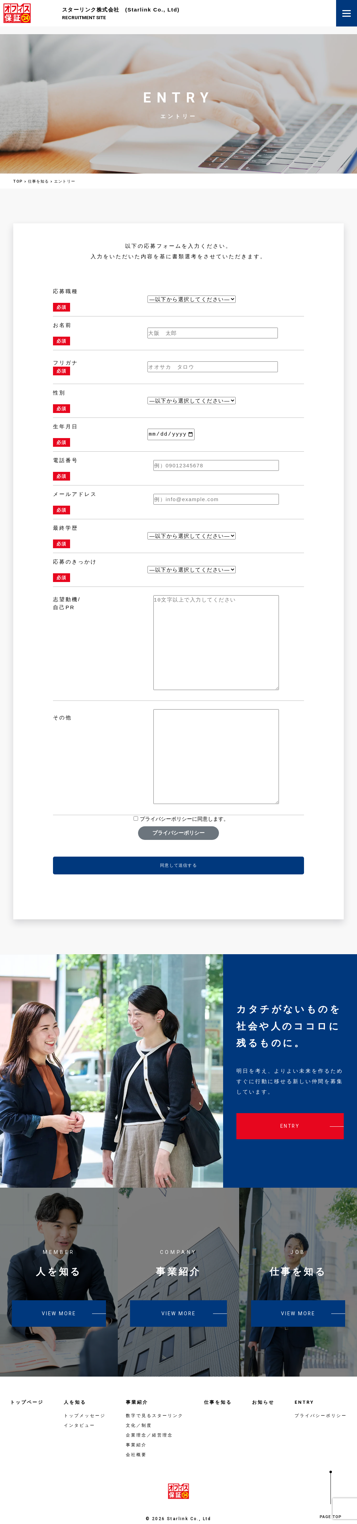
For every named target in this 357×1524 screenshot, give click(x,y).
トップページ (27, 1390)
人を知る (75, 1390)
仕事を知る (218, 1390)
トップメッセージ (85, 1404)
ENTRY (304, 1390)
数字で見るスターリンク (154, 1404)
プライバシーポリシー (178, 821)
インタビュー (79, 1413)
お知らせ (263, 1390)
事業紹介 (137, 1390)
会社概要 (136, 1443)
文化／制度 (139, 1413)
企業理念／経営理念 (149, 1423)
